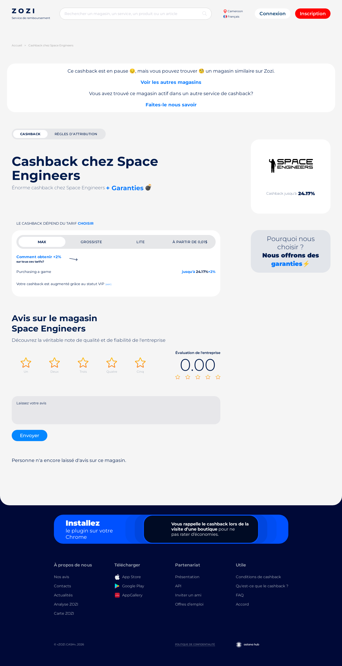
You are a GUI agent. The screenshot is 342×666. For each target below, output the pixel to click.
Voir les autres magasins (171, 82)
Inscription (313, 13)
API (178, 586)
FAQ (240, 595)
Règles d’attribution (76, 134)
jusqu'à (188, 271)
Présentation (187, 577)
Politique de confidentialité (195, 644)
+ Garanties (124, 188)
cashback (30, 134)
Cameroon (233, 11)
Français (231, 16)
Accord (242, 604)
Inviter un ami (188, 595)
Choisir (86, 223)
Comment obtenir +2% (38, 259)
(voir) (108, 284)
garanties (286, 264)
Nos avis (61, 577)
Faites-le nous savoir (171, 105)
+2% (212, 271)
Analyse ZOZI (66, 604)
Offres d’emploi (189, 604)
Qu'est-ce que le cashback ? (262, 586)
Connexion (272, 13)
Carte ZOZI (64, 613)
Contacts (62, 586)
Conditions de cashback (258, 577)
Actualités (63, 595)
